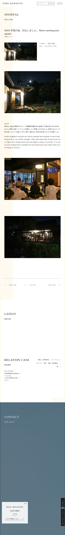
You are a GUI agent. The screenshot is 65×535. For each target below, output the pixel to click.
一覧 (57, 366)
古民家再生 (45, 359)
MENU (59, 3)
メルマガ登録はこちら (12, 518)
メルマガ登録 (63, 503)
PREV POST (13, 285)
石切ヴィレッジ (9, 36)
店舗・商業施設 (53, 363)
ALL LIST (32, 285)
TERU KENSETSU (13, 3)
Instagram (63, 517)
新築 (39, 359)
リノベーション (56, 359)
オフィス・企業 (41, 363)
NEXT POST (52, 285)
